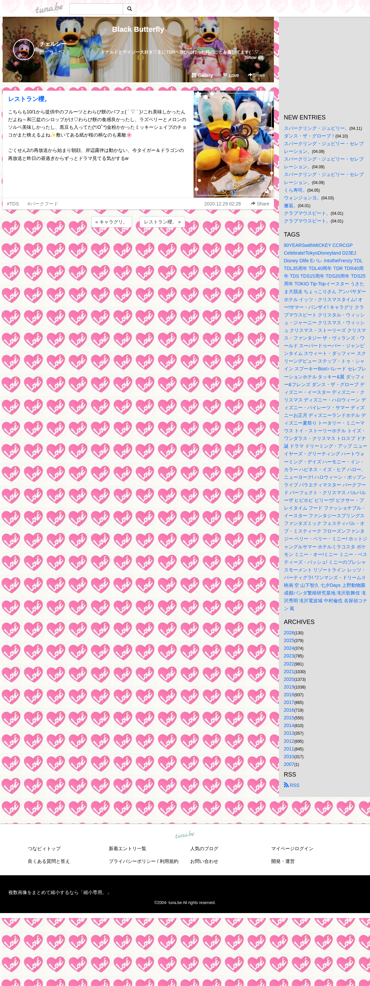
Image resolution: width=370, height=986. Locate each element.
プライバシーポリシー (132, 861)
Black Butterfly (138, 29)
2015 (289, 717)
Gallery (202, 75)
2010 (289, 756)
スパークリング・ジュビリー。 (317, 128)
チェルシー (53, 44)
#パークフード (42, 203)
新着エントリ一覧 (127, 848)
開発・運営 (283, 861)
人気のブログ (204, 848)
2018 (289, 694)
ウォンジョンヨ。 (302, 197)
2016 (289, 710)
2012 (289, 741)
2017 (289, 702)
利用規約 (169, 861)
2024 (289, 648)
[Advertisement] (138, 247)
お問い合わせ (204, 861)
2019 (289, 687)
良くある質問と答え (49, 861)
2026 (289, 632)
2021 (289, 671)
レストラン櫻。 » (162, 222)
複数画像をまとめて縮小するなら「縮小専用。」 (60, 892)
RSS (292, 785)
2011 (289, 748)
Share (256, 75)
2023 (289, 655)
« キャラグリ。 (111, 222)
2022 (289, 663)
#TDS (13, 203)
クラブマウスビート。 (307, 213)
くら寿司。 (295, 190)
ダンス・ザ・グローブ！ (310, 136)
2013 (289, 733)
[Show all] (253, 57)
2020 (289, 679)
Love (231, 75)
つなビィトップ (44, 848)
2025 (289, 640)
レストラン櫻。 (29, 99)
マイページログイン (292, 848)
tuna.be (184, 835)
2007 (289, 764)
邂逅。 (291, 205)
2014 (289, 725)
